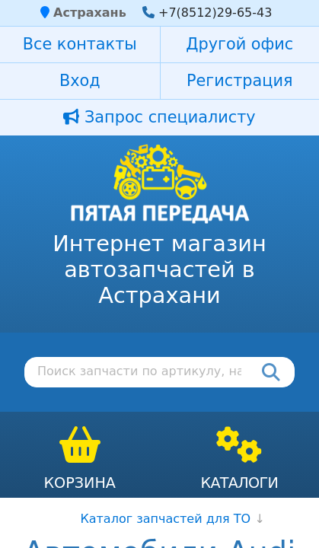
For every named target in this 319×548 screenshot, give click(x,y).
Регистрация (239, 81)
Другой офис (239, 44)
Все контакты (80, 44)
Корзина (79, 483)
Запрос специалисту (159, 117)
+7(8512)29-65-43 (215, 12)
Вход (79, 81)
